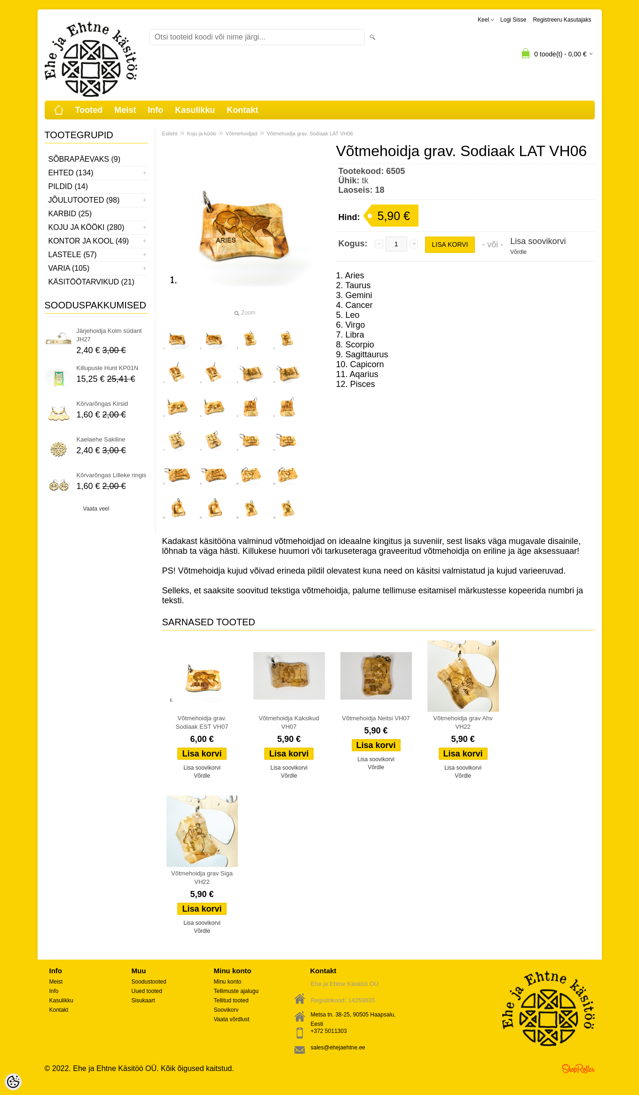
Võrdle (518, 252)
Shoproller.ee (578, 1068)
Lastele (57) (72, 255)
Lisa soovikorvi (538, 241)
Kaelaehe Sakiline (101, 439)
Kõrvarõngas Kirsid (102, 403)
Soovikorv (226, 1010)
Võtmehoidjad (241, 133)
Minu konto (228, 981)
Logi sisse (513, 19)
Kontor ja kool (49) (88, 241)
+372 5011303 (329, 1031)
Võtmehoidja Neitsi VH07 (376, 718)
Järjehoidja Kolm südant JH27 (109, 335)
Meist (125, 110)
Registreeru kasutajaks (562, 19)
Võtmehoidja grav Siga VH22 (202, 877)
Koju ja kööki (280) (86, 227)
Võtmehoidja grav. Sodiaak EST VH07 (202, 722)
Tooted (89, 110)
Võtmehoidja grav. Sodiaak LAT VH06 (310, 133)
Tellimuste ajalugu (236, 991)
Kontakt (242, 110)
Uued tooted (147, 991)
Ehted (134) (71, 173)
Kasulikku (195, 110)
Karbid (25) (70, 214)
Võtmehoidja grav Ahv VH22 (462, 722)
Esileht (170, 133)
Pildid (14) (68, 186)
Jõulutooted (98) (84, 200)
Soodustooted (149, 981)
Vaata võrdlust (232, 1019)
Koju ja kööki (201, 133)
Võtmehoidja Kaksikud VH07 (289, 722)
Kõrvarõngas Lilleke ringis (112, 475)
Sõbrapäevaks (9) (84, 159)
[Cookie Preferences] (13, 1081)
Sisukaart (143, 1000)
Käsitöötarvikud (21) (91, 282)
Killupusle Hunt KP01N (108, 367)
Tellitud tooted (231, 1000)
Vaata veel (96, 508)
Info (155, 110)
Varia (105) (69, 268)
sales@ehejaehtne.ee (338, 1047)
